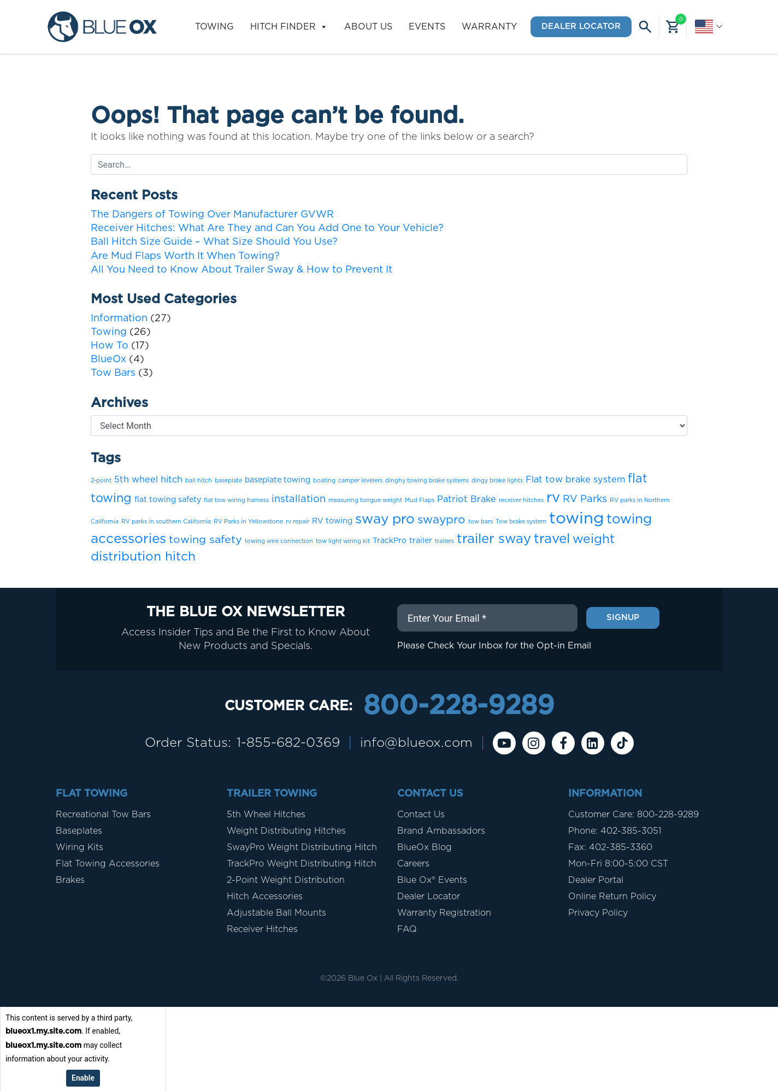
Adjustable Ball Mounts (276, 913)
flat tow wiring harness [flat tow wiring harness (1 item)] (236, 500)
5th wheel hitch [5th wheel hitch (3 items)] (148, 479)
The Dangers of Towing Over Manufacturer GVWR (212, 215)
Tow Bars (113, 373)
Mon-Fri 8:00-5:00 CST (618, 863)
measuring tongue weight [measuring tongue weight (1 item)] (365, 500)
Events (427, 26)
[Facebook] (563, 743)
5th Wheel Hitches (266, 814)
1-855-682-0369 (288, 743)
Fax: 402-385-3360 (610, 847)
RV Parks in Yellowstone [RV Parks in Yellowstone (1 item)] (248, 521)
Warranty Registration (444, 913)
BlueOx (108, 359)
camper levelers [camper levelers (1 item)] (360, 480)
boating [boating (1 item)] (324, 480)
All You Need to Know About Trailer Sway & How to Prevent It (241, 270)
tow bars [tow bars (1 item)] (480, 521)
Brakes (70, 880)
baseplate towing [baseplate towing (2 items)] (277, 480)
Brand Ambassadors (441, 831)
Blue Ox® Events (432, 880)
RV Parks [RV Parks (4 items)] (585, 499)
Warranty (489, 26)
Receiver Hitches (262, 929)
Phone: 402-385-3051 (614, 831)
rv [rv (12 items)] (553, 498)
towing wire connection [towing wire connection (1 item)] (279, 541)
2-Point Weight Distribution (286, 880)
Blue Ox (363, 978)
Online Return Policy (612, 896)
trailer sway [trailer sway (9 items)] (494, 539)
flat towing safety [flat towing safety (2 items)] (167, 500)
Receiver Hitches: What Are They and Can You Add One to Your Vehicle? (267, 228)
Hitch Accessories (265, 896)
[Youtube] (504, 743)
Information (119, 318)
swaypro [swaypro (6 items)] (441, 520)
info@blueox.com (416, 743)
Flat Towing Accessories (108, 863)
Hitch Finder (289, 27)
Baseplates (79, 831)
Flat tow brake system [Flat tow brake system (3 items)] (575, 479)
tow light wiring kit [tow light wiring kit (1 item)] (343, 541)
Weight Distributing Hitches (286, 831)
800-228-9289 (458, 706)
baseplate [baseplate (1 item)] (228, 480)
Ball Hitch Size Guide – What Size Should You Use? (214, 242)
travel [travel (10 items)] (552, 539)
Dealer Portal (595, 880)
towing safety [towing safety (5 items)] (205, 539)
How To (109, 346)
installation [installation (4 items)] (299, 499)
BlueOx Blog (424, 847)
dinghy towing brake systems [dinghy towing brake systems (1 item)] (427, 480)
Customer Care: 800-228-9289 (633, 814)
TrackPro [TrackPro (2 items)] (389, 541)
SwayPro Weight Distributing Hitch (302, 847)
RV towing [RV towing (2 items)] (332, 521)
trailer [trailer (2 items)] (420, 541)
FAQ (407, 929)
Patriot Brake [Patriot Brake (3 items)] (466, 499)
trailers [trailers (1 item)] (444, 541)
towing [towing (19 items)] (576, 519)
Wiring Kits (79, 847)
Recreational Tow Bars (103, 814)
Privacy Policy (598, 913)
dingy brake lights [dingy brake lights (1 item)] (497, 480)
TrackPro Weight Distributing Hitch (301, 863)
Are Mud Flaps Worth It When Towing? (185, 256)
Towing (214, 26)
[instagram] (533, 743)
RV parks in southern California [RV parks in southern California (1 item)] (166, 521)
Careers (413, 863)
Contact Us (421, 814)
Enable (83, 1077)
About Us (368, 26)
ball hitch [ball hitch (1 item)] (198, 480)
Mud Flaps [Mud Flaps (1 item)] (419, 500)
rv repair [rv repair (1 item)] (297, 521)
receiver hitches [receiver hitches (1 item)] (521, 500)
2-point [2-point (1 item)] (101, 480)
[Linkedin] (592, 743)
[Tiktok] (622, 743)
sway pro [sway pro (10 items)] (385, 519)
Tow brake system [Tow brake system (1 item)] (521, 521)
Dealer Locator (581, 26)
